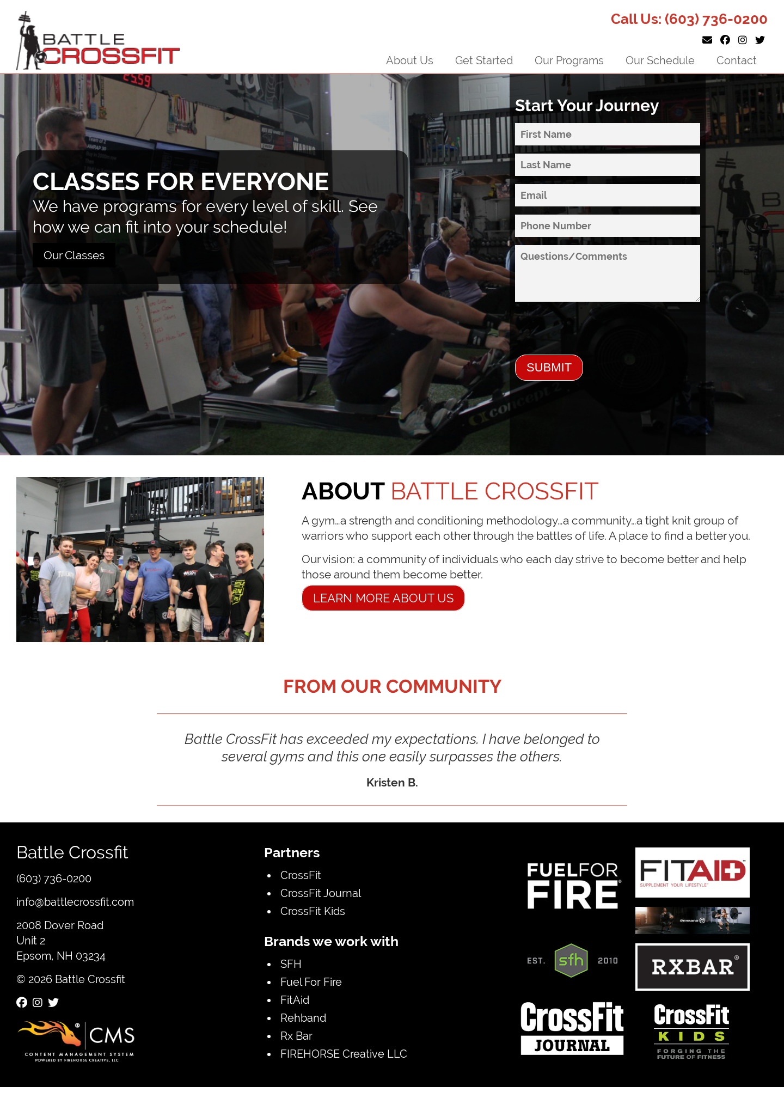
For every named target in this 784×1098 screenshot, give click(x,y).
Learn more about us (383, 598)
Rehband (303, 1017)
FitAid (294, 999)
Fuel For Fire (311, 981)
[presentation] (598, 333)
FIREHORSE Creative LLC (343, 1053)
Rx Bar (296, 1035)
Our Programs (569, 60)
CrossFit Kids (312, 911)
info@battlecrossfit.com (75, 901)
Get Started (484, 60)
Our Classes (74, 255)
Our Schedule (660, 60)
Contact (736, 60)
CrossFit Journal (320, 893)
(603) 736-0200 (716, 19)
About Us (409, 60)
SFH (291, 963)
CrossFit (300, 875)
